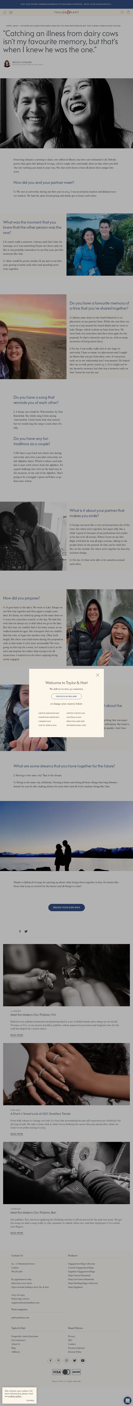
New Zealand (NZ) (75, 721)
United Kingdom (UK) (48, 713)
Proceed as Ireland (66, 696)
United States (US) (75, 713)
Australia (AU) (73, 717)
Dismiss (30, 1400)
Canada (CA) (44, 721)
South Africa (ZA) (47, 725)
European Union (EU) (48, 717)
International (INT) (76, 725)
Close (98, 675)
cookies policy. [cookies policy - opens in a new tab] (15, 1396)
